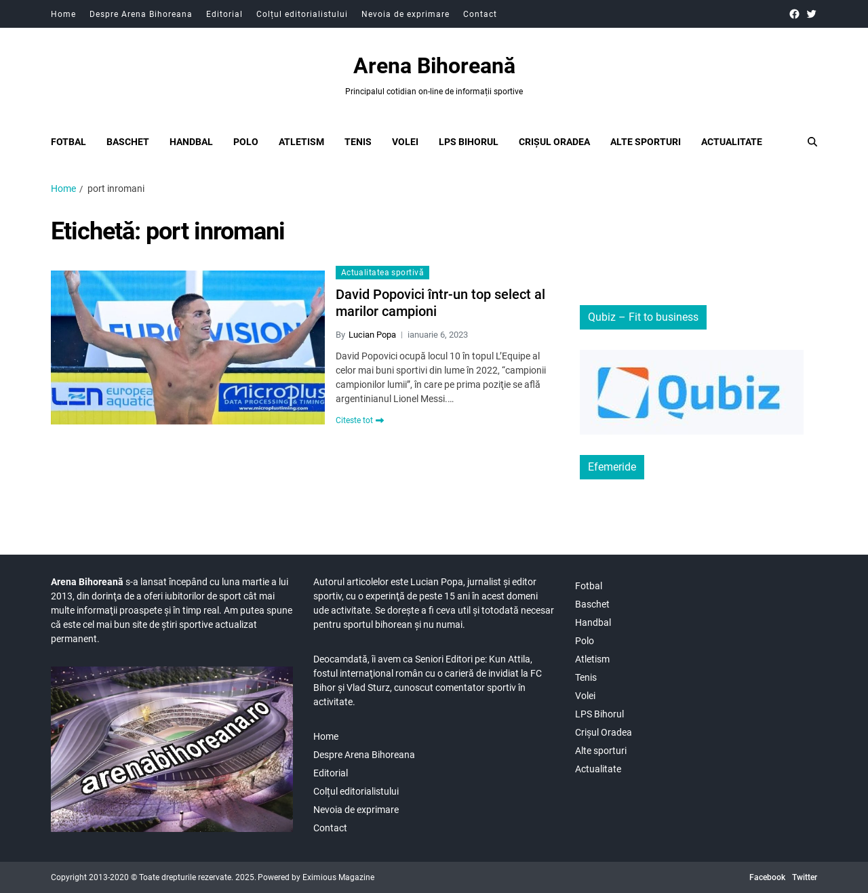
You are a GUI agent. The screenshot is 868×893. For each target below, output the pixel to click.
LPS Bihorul (468, 141)
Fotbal (68, 141)
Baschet (127, 141)
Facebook (767, 877)
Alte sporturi (645, 141)
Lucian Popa (372, 335)
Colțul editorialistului (302, 14)
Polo (245, 141)
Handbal (191, 141)
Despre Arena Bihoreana (141, 14)
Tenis (358, 141)
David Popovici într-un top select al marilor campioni (440, 302)
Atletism (301, 141)
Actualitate (731, 141)
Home (63, 14)
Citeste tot (360, 420)
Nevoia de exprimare (405, 14)
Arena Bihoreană (434, 66)
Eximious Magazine (338, 877)
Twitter (804, 877)
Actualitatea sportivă (382, 272)
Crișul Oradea (554, 141)
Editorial (224, 14)
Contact (480, 14)
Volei (405, 141)
